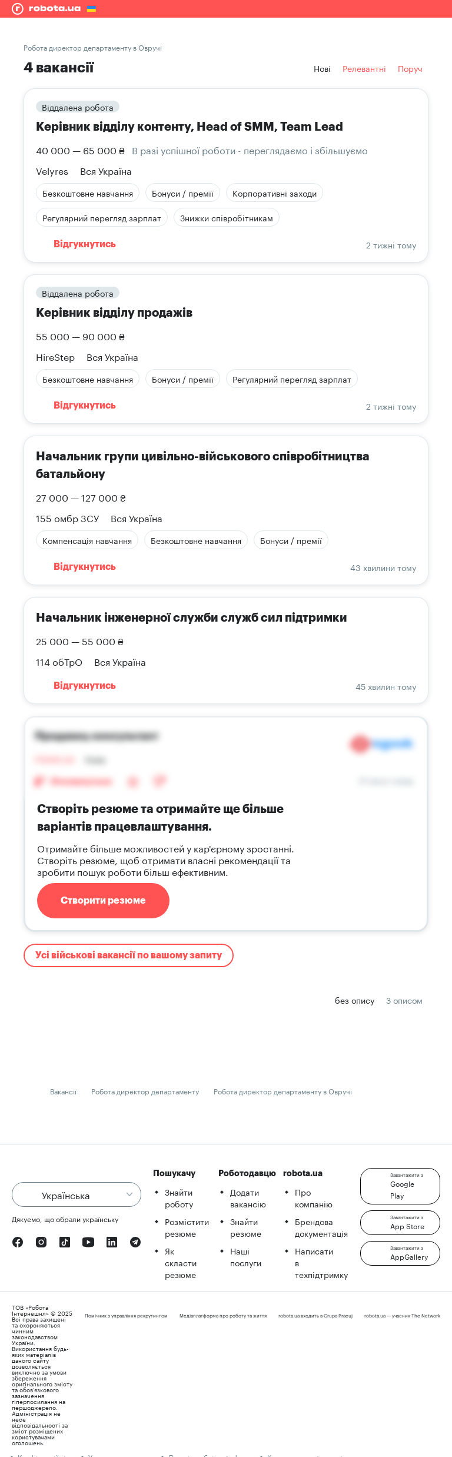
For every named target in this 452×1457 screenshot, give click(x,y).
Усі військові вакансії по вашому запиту (128, 955)
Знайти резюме (245, 1226)
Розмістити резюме (187, 1226)
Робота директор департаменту (145, 1090)
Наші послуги (245, 1256)
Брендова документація (321, 1226)
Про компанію (314, 1197)
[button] (400, 1186)
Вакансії (63, 1090)
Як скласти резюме (181, 1262)
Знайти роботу (179, 1197)
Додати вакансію (248, 1197)
